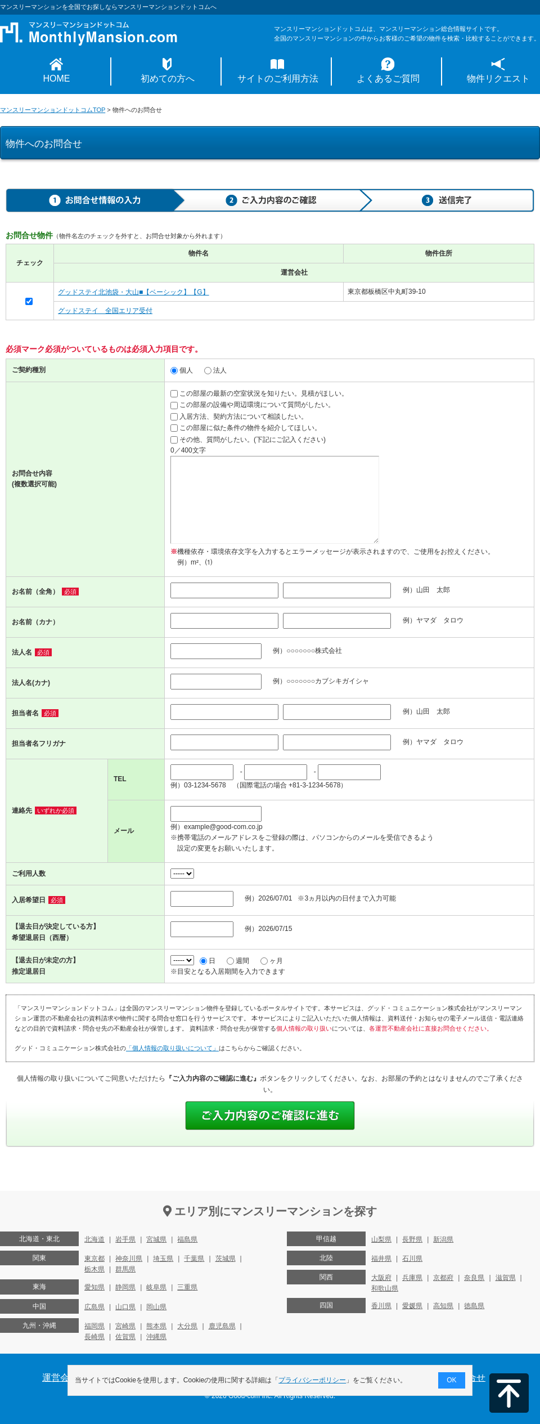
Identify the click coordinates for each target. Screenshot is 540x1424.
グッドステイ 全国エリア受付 (105, 311)
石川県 (412, 1258)
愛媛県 (412, 1306)
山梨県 (381, 1239)
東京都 (94, 1258)
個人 (181, 370)
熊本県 (156, 1326)
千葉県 (194, 1258)
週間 (238, 961)
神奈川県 (128, 1258)
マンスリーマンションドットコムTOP (52, 109)
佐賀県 (125, 1337)
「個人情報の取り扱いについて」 (172, 1048)
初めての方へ (168, 78)
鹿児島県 (222, 1326)
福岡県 (94, 1326)
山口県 (125, 1307)
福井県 (381, 1258)
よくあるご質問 (388, 78)
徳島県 (474, 1306)
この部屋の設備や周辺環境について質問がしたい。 (252, 405)
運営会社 (60, 1377)
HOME (56, 78)
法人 (215, 370)
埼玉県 (163, 1258)
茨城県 (225, 1258)
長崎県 (94, 1337)
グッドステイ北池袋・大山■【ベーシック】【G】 (133, 292)
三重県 (187, 1287)
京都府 (443, 1278)
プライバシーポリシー (312, 1380)
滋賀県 (506, 1278)
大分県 (187, 1326)
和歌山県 (384, 1288)
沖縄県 (156, 1337)
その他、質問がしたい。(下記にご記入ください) (248, 440)
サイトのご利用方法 (277, 78)
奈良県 (474, 1278)
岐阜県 (156, 1287)
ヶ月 (271, 961)
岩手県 (125, 1239)
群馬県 (125, 1269)
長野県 (412, 1239)
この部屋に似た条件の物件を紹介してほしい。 (245, 428)
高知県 (443, 1306)
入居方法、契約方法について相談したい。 (239, 416)
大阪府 (381, 1278)
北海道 (94, 1239)
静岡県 (125, 1287)
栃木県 (94, 1269)
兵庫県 (412, 1278)
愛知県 (94, 1287)
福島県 (187, 1239)
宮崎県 (125, 1326)
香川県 (381, 1306)
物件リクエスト (498, 78)
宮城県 (156, 1239)
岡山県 (156, 1307)
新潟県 (443, 1239)
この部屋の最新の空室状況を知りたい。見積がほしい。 (259, 393)
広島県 (94, 1307)
